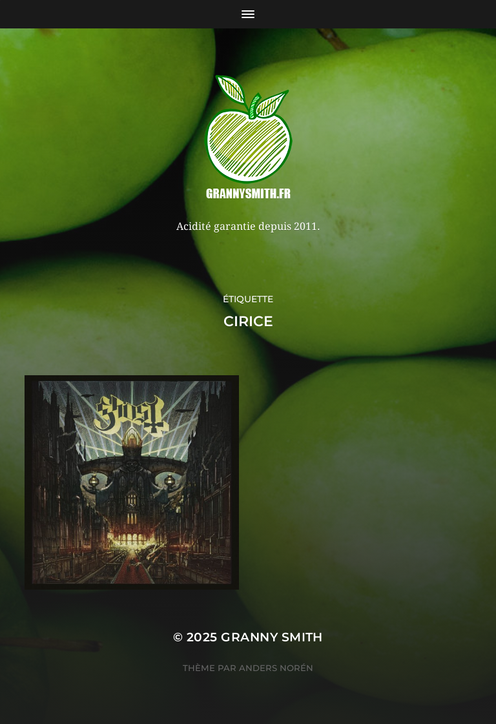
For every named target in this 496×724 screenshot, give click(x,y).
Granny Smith (272, 637)
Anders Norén (276, 668)
